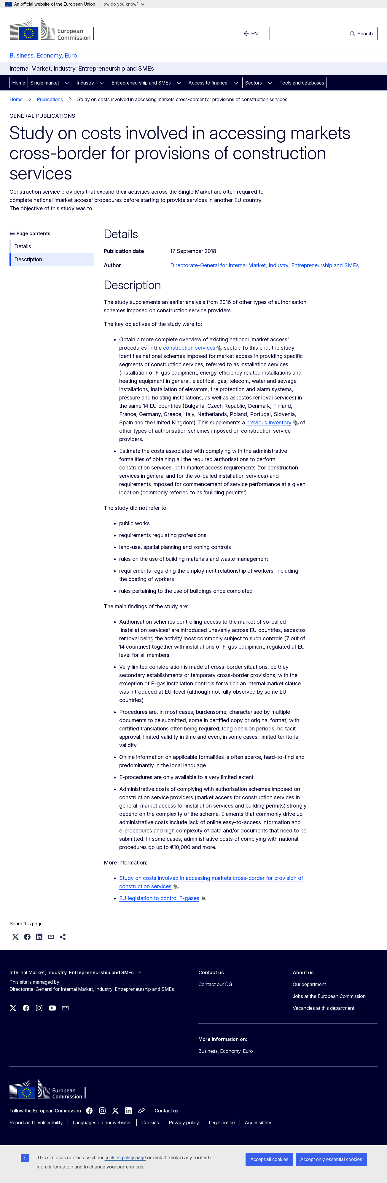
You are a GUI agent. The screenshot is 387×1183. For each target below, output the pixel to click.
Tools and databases (301, 83)
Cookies (150, 1122)
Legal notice (222, 1122)
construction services (189, 348)
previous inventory (269, 422)
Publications (50, 99)
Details (22, 246)
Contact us (166, 1111)
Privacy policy (184, 1122)
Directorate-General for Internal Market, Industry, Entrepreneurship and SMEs (264, 265)
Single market (44, 83)
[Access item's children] (67, 82)
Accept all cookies (269, 1159)
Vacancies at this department (323, 1008)
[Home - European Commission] (57, 30)
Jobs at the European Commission (329, 996)
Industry (85, 83)
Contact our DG (215, 984)
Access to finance (207, 83)
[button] (15, 937)
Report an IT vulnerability (36, 1122)
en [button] (251, 33)
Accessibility (258, 1122)
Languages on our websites (102, 1122)
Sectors (253, 83)
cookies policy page (125, 1157)
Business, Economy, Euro (43, 55)
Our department (309, 984)
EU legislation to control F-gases (159, 898)
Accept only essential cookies (331, 1159)
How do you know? (122, 4)
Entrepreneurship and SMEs (141, 83)
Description (28, 259)
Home (18, 83)
